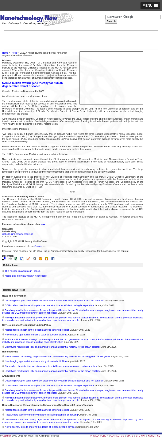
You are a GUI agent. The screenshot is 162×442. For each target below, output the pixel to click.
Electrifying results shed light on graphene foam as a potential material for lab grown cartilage (53, 347)
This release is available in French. (22, 271)
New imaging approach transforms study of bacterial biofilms (36, 334)
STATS (130, 436)
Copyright (6, 436)
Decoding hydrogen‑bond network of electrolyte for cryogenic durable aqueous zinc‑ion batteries (54, 300)
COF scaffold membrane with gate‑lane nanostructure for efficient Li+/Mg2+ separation (49, 305)
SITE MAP (141, 436)
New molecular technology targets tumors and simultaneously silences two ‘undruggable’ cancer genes (57, 356)
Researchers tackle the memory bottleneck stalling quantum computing (41, 414)
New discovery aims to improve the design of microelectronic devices (40, 427)
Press (14, 52)
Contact (38, 246)
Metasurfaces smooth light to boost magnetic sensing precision (37, 330)
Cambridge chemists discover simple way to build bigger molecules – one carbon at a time (51, 366)
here (42, 224)
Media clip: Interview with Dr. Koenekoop (26, 275)
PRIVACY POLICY (99, 436)
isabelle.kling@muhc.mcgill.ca (17, 234)
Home (5, 52)
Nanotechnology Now (37, 20)
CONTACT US (117, 436)
